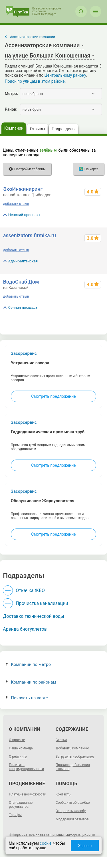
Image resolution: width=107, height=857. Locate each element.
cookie (45, 843)
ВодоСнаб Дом (21, 282)
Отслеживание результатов (21, 805)
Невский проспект (24, 215)
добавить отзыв (16, 204)
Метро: (11, 93)
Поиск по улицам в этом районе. (35, 81)
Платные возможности (27, 794)
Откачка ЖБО (30, 590)
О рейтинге (18, 757)
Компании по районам (31, 682)
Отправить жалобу (71, 811)
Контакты (63, 794)
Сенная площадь (23, 307)
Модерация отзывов (72, 819)
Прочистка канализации (42, 603)
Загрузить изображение (75, 757)
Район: (11, 109)
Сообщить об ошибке (73, 803)
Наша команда (21, 748)
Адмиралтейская (23, 261)
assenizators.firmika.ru (29, 235)
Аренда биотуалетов (25, 629)
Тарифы (15, 815)
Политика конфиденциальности (26, 767)
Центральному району (65, 75)
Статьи (61, 740)
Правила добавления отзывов (73, 767)
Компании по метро (28, 664)
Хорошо (85, 846)
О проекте (17, 740)
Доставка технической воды (33, 616)
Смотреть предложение (53, 396)
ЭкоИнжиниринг (23, 189)
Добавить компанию (72, 748)
